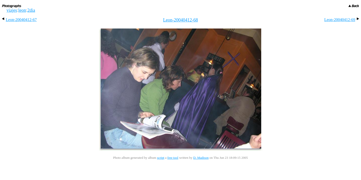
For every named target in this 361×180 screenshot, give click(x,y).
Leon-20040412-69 (341, 20)
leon (22, 10)
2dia (31, 10)
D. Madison (201, 158)
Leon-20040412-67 (19, 20)
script (160, 158)
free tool (172, 158)
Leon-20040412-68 (180, 20)
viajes (12, 10)
